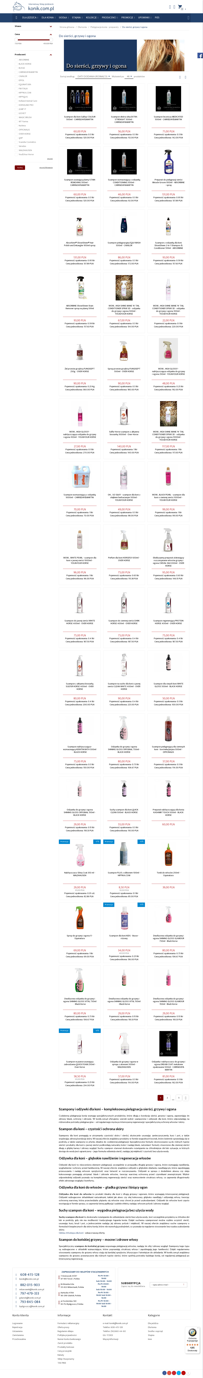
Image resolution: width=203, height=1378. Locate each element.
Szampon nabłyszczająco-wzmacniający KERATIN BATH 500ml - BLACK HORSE (79, 749)
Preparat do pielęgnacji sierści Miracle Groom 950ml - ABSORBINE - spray (168, 182)
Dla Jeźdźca (29, 18)
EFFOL (21, 80)
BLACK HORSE (25, 64)
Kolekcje (91, 18)
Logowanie (17, 1323)
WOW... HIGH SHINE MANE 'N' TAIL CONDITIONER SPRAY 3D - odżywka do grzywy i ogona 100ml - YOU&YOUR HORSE (168, 310)
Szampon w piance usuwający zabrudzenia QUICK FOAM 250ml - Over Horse (80, 1064)
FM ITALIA (23, 88)
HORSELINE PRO (26, 105)
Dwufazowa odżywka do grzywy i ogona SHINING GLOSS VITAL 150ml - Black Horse (124, 1001)
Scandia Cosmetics (27, 142)
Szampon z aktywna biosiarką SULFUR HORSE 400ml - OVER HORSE (80, 686)
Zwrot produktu (65, 1343)
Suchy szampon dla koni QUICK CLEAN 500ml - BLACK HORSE (124, 811)
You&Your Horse (26, 154)
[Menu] (198, 1329)
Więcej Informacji (110, 1339)
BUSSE (22, 68)
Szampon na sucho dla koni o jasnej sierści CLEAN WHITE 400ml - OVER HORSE (124, 686)
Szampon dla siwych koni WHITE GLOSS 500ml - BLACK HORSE (168, 685)
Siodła (63, 18)
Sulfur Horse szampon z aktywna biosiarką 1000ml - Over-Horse (124, 433)
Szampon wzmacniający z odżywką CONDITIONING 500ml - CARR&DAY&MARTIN (124, 182)
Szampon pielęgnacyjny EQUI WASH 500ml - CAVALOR (124, 244)
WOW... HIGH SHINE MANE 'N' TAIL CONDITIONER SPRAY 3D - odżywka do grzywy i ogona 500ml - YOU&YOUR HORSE (124, 310)
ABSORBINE (24, 60)
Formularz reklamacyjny (68, 1323)
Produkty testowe (66, 1347)
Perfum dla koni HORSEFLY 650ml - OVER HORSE (124, 559)
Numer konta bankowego (69, 1339)
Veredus (22, 146)
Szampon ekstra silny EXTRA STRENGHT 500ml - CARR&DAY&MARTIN (124, 119)
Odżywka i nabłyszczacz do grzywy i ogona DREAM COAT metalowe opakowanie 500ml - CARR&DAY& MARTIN (168, 1066)
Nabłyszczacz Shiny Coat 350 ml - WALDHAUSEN (79, 874)
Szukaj (20, 167)
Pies (157, 18)
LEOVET (22, 113)
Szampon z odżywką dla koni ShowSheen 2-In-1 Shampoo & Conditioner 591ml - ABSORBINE (168, 245)
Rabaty (61, 1355)
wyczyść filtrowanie (46, 167)
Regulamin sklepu (65, 1331)
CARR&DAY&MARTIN (28, 72)
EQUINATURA (25, 84)
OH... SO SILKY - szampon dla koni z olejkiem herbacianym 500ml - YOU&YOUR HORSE (124, 497)
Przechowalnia (19, 1339)
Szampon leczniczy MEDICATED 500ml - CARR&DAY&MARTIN (168, 118)
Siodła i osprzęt (155, 1331)
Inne (150, 1339)
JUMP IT (22, 109)
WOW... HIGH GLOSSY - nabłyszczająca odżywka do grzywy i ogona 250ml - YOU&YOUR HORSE (168, 371)
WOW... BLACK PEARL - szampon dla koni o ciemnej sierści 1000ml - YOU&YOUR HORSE (168, 497)
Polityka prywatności (67, 1335)
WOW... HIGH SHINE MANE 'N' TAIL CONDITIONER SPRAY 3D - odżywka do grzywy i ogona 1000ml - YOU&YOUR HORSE (168, 436)
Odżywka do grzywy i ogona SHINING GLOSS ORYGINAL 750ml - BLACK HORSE (124, 749)
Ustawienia (17, 1331)
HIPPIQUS (23, 97)
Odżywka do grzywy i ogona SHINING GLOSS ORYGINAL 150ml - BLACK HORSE (80, 812)
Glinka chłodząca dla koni (71, 1232)
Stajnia (76, 18)
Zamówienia (18, 1335)
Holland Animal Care (28, 101)
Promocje (127, 18)
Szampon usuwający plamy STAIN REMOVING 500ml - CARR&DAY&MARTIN (79, 182)
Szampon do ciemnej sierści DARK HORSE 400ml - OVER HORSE (124, 622)
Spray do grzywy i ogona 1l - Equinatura (80, 937)
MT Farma (23, 121)
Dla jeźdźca (153, 1323)
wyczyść (50, 158)
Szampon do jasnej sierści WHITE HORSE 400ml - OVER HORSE (80, 622)
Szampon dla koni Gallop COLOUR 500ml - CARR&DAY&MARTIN (79, 118)
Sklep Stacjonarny (66, 1359)
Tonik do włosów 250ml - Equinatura (168, 874)
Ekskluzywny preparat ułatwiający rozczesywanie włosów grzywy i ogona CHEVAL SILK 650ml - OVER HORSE (168, 562)
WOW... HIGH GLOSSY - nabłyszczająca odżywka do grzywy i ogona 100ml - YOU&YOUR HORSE (79, 434)
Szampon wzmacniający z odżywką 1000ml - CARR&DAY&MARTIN (80, 496)
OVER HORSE (25, 134)
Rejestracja (17, 1327)
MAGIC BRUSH (25, 117)
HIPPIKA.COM (25, 92)
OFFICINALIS (24, 130)
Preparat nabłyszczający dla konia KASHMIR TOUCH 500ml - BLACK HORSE (168, 812)
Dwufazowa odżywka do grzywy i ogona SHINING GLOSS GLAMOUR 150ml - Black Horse (168, 1001)
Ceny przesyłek (65, 1351)
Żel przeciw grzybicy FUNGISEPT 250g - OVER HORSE (80, 370)
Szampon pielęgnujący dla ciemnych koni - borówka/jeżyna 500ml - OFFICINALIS (168, 749)
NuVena (22, 125)
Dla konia (48, 18)
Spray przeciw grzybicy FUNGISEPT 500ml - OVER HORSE (124, 370)
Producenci (109, 18)
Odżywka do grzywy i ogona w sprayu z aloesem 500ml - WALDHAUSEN (124, 1064)
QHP (21, 138)
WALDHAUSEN (25, 150)
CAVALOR (23, 76)
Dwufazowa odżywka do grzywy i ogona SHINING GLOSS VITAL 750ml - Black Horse (79, 1001)
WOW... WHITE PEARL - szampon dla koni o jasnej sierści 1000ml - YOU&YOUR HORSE (79, 560)
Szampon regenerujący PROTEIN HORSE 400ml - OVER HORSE (168, 622)
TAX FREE (62, 1363)
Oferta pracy (63, 1327)
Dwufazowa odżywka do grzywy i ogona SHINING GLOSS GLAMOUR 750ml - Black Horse (168, 938)
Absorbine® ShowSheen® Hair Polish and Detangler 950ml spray (79, 244)
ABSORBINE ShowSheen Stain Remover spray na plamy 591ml (80, 307)
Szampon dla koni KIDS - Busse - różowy (124, 937)
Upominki (144, 18)
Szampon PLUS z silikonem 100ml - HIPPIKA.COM (124, 874)
